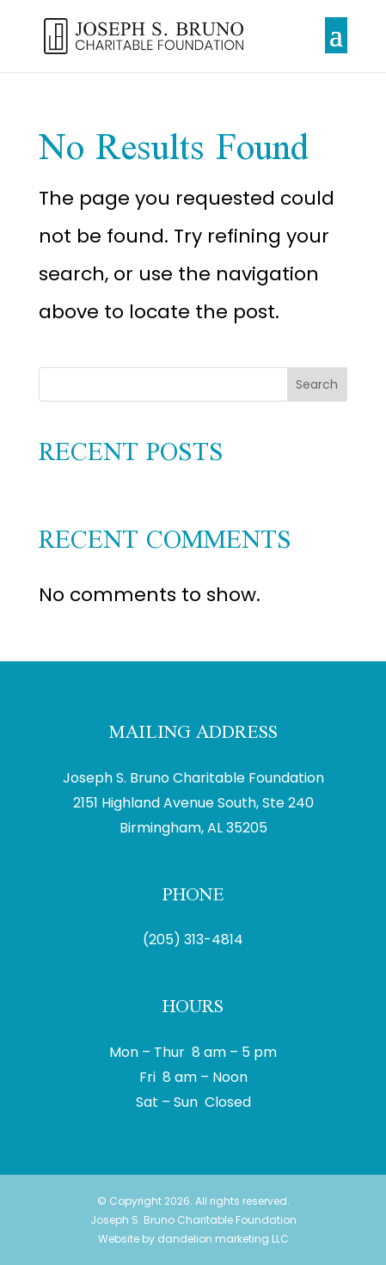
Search (317, 384)
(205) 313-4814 (193, 939)
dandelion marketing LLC (223, 1238)
